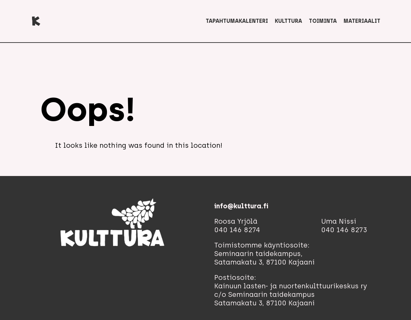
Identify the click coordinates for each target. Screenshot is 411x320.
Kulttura (288, 21)
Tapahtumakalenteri (237, 21)
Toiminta (323, 21)
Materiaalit (362, 21)
